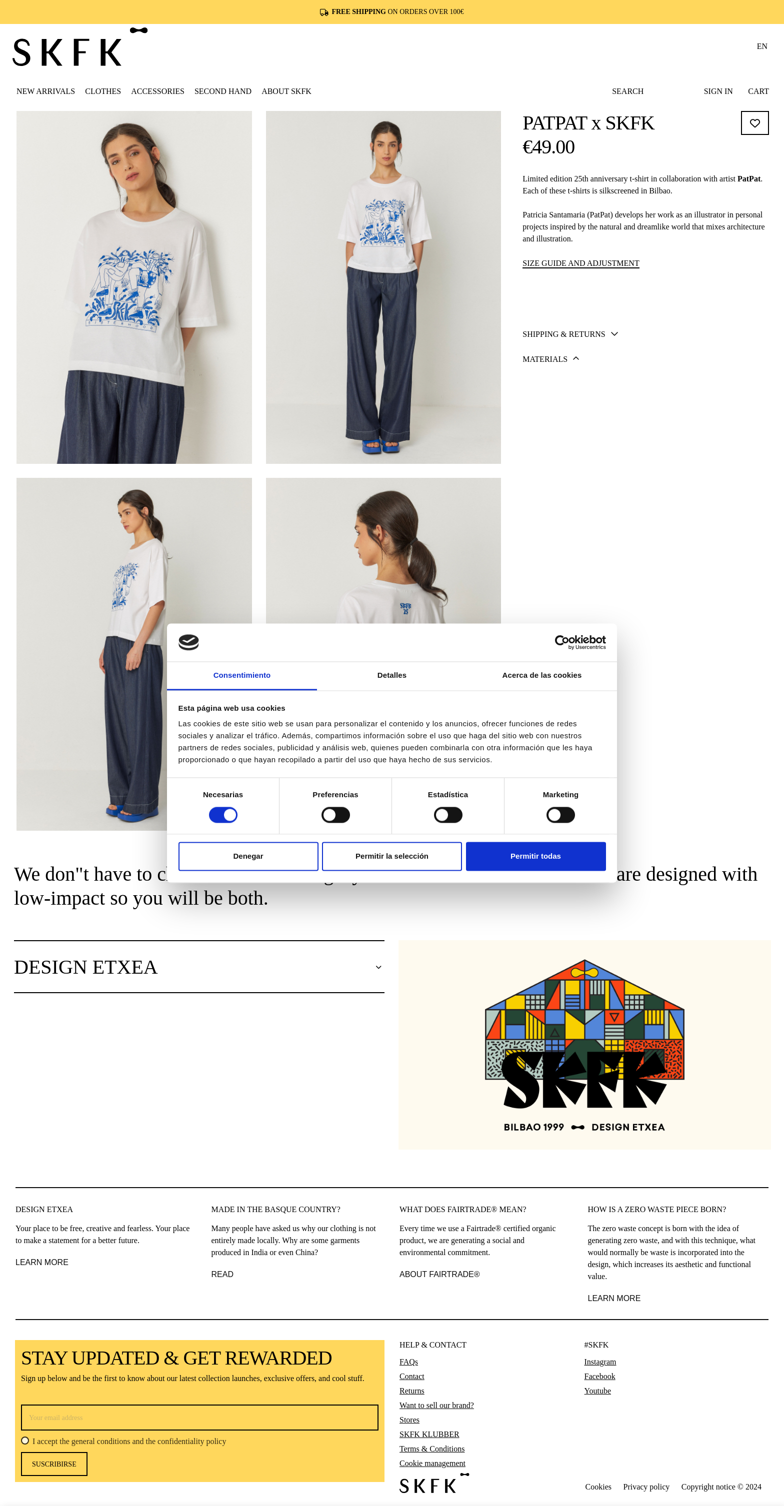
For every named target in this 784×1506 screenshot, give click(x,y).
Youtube (598, 1391)
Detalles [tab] (392, 675)
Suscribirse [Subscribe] (54, 1464)
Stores (410, 1420)
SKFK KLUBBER (430, 1434)
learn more (614, 1298)
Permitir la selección (392, 856)
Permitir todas (535, 856)
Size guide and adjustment (580, 263)
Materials (551, 473)
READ (223, 1274)
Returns (412, 1391)
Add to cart (647, 396)
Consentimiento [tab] (242, 675)
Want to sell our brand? (437, 1405)
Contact (412, 1376)
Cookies (599, 1487)
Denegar (248, 856)
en (762, 46)
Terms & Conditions (432, 1449)
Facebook (600, 1376)
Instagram (600, 1362)
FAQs (409, 1362)
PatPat (749, 178)
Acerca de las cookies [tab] (542, 675)
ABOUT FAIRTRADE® (440, 1274)
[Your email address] (200, 1418)
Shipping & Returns (570, 448)
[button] (103, 90)
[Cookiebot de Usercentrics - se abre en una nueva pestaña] (562, 642)
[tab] (646, 447)
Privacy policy (646, 1487)
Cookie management (433, 1463)
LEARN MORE (42, 1262)
